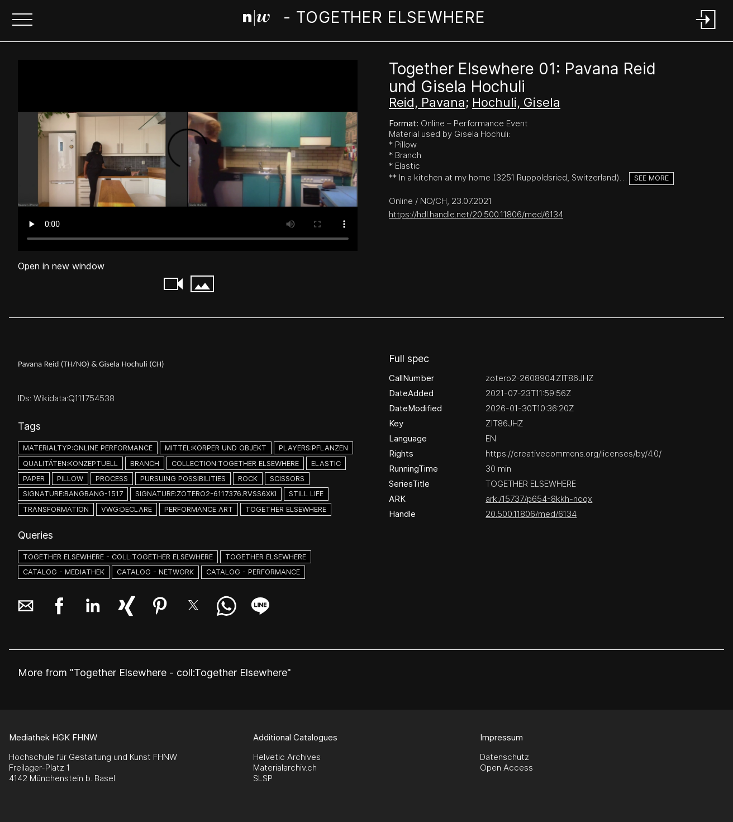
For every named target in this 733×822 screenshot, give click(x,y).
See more (651, 178)
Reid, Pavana (427, 102)
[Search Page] (364, 19)
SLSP (263, 778)
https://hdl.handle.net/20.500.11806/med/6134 (476, 214)
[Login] (706, 30)
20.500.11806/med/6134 (531, 514)
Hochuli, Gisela (516, 102)
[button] (22, 20)
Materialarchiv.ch (285, 767)
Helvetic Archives (287, 757)
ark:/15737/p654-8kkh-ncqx (539, 498)
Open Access (506, 767)
